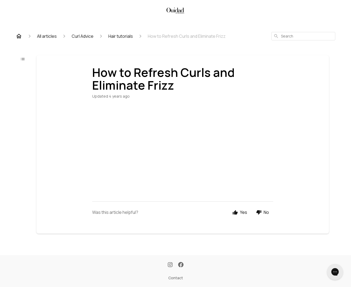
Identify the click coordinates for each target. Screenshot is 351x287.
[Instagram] (170, 265)
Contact (175, 277)
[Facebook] (181, 265)
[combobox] (303, 36)
